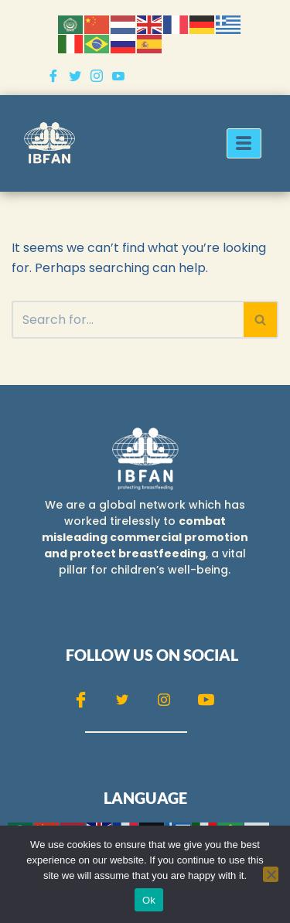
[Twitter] (75, 75)
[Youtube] (118, 75)
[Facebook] (53, 75)
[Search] (128, 320)
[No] (270, 874)
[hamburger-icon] (244, 143)
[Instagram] (96, 75)
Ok (148, 900)
